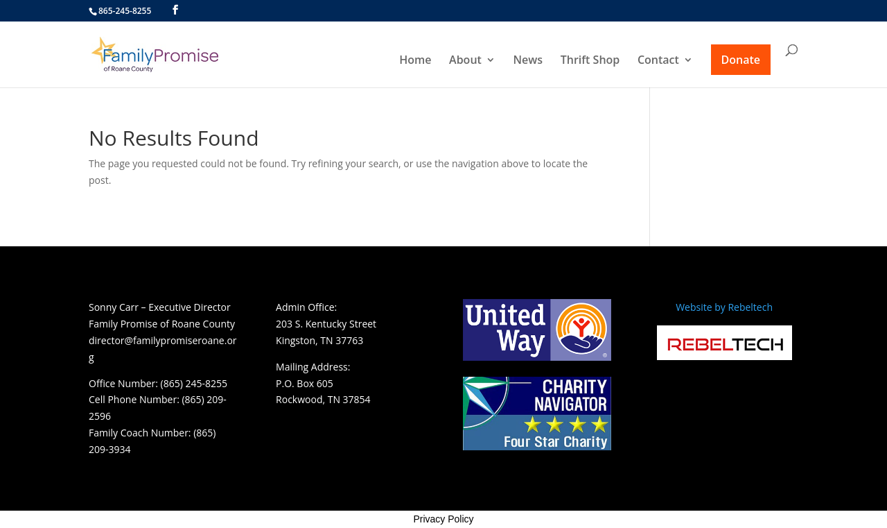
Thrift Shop (590, 61)
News (528, 61)
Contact (658, 61)
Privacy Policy (443, 519)
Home (415, 61)
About (465, 61)
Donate (740, 59)
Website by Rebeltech (724, 307)
